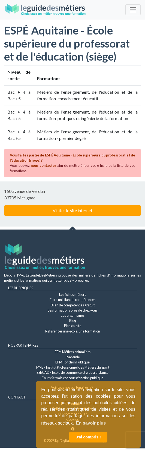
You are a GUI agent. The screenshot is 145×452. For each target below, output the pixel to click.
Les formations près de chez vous (73, 310)
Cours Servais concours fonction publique (72, 378)
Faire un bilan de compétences (72, 299)
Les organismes (72, 315)
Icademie (72, 357)
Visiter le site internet (72, 210)
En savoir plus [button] (91, 423)
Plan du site (72, 326)
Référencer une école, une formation (72, 331)
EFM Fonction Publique (72, 362)
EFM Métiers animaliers (72, 352)
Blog (72, 320)
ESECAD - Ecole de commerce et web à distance (72, 372)
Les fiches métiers (72, 294)
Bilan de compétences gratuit (73, 305)
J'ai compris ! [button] (88, 437)
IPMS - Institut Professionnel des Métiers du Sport (72, 367)
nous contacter (43, 165)
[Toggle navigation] (133, 9)
